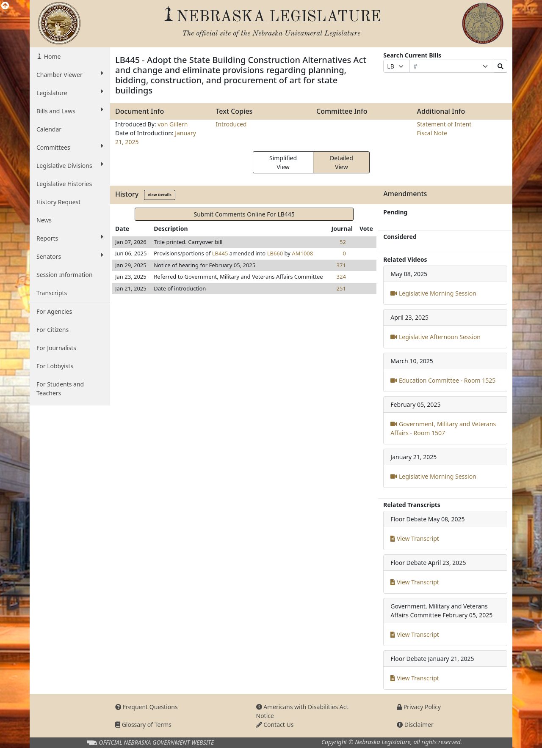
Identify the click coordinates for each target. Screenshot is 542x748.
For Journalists (56, 348)
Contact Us (275, 725)
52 (343, 242)
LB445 (220, 253)
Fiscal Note (432, 133)
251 (341, 288)
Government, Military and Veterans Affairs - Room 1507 (443, 428)
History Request (58, 202)
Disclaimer (415, 725)
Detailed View (341, 162)
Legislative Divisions (69, 165)
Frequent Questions (146, 707)
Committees (69, 147)
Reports (69, 238)
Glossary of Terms (143, 725)
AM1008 (302, 253)
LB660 (275, 253)
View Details (159, 194)
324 (341, 276)
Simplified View (283, 162)
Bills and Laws (69, 111)
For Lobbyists (54, 366)
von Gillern (173, 124)
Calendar (48, 129)
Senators (69, 256)
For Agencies (54, 311)
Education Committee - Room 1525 (442, 380)
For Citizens (52, 330)
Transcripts (51, 293)
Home (51, 56)
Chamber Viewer (69, 74)
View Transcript (414, 538)
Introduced (231, 124)
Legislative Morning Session (433, 293)
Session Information (64, 275)
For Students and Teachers (60, 388)
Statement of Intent (444, 124)
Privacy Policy (419, 707)
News (44, 220)
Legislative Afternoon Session (435, 337)
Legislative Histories (64, 184)
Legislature (69, 92)
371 (341, 265)
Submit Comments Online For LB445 (244, 214)
